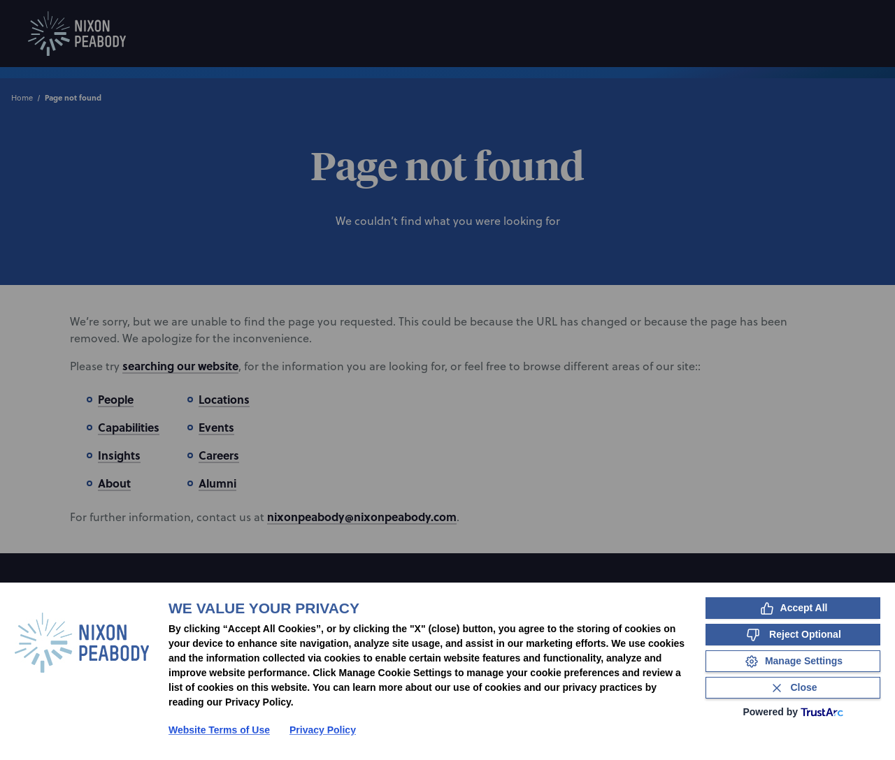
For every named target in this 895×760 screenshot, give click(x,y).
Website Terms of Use (219, 730)
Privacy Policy (322, 730)
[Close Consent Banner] (793, 688)
